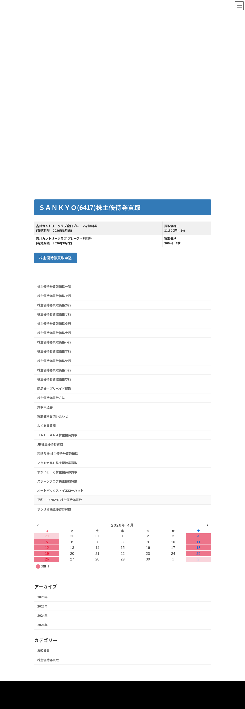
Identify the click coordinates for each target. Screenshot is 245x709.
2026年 (42, 596)
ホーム (43, 685)
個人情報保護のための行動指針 (60, 688)
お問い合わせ (119, 685)
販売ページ (92, 685)
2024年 (42, 615)
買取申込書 (45, 407)
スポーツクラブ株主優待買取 (57, 481)
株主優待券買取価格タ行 (54, 323)
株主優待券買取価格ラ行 (54, 369)
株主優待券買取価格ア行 (54, 295)
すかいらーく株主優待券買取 (57, 472)
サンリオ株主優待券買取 (54, 509)
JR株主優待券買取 (50, 444)
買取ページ (66, 685)
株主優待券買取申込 (55, 257)
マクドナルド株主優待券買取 (57, 463)
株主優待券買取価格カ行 (54, 305)
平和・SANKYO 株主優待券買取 (59, 500)
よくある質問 (46, 425)
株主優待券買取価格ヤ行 (54, 360)
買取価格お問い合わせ (52, 416)
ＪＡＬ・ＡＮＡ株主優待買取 (57, 434)
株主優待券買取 (48, 659)
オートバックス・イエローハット (60, 490)
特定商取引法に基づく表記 (157, 685)
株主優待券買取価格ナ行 (54, 332)
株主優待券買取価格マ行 (54, 351)
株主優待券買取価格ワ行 (54, 379)
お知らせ (43, 650)
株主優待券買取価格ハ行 (54, 342)
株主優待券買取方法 (51, 397)
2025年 (42, 606)
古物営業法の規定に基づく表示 (113, 688)
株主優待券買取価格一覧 (54, 286)
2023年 (42, 624)
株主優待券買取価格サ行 (54, 314)
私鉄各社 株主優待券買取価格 (57, 453)
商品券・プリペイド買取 (54, 388)
